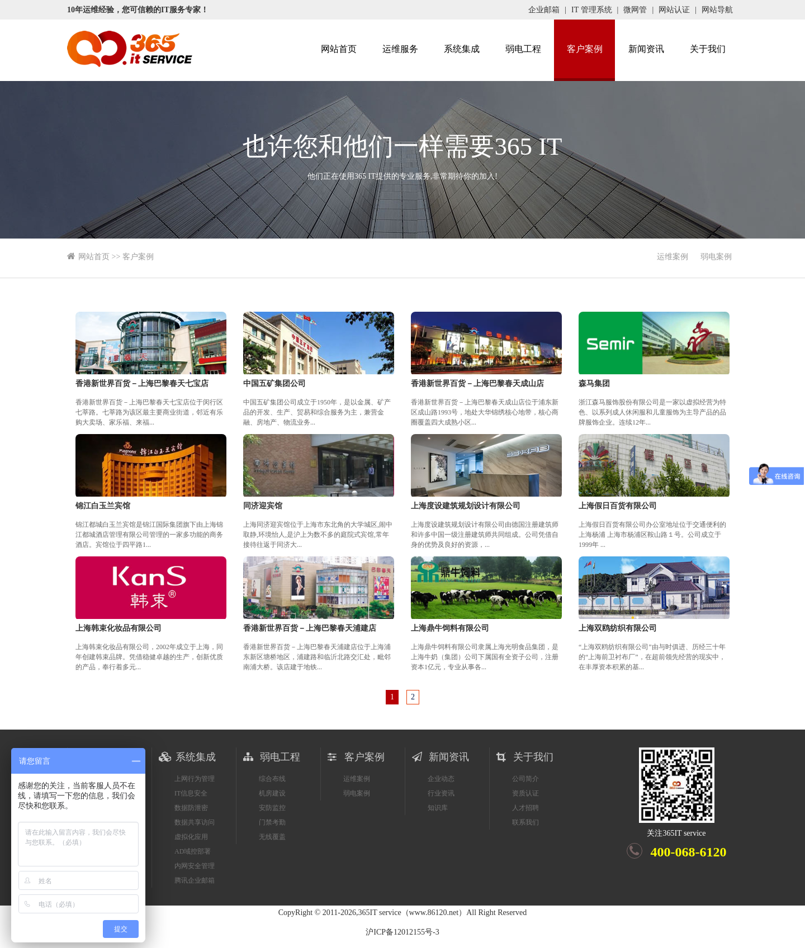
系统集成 (462, 49)
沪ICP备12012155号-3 (402, 932)
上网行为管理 (194, 779)
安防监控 (272, 808)
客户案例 (585, 49)
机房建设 (272, 793)
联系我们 (525, 822)
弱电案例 (716, 257)
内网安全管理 (194, 866)
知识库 (438, 808)
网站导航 (717, 10)
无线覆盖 (272, 837)
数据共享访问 (194, 822)
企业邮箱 (544, 10)
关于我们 (708, 49)
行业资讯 (441, 793)
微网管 (635, 10)
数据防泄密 (191, 808)
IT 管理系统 (591, 10)
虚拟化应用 (191, 837)
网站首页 (339, 49)
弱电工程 (523, 49)
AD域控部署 (192, 851)
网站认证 (674, 10)
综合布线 (272, 779)
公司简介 (525, 779)
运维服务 (400, 49)
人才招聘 (525, 808)
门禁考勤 (272, 822)
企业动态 (441, 779)
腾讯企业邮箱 (194, 880)
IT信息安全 (190, 793)
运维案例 (672, 257)
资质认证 (525, 793)
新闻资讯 (646, 49)
